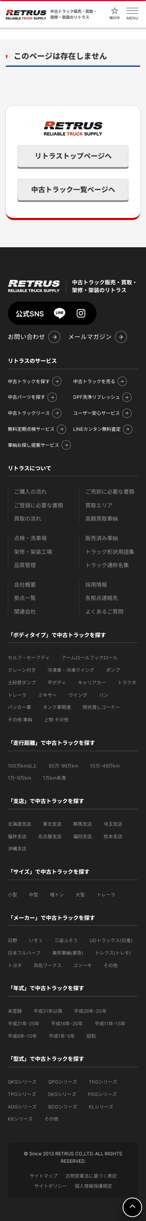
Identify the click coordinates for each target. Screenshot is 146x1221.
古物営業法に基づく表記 (91, 1176)
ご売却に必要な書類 (109, 491)
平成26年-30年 (90, 1011)
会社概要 (25, 584)
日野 (12, 940)
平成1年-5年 (62, 1036)
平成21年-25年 (23, 1023)
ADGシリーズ (22, 1107)
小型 (12, 895)
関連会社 (25, 611)
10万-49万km (105, 766)
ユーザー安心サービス (96, 413)
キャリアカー (92, 682)
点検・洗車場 (30, 538)
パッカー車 (19, 707)
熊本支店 (113, 836)
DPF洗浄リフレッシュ (96, 397)
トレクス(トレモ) (113, 953)
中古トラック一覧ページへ (73, 190)
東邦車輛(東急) (67, 953)
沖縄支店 (17, 848)
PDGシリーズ (102, 1094)
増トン (57, 895)
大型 (80, 895)
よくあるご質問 (104, 611)
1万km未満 (54, 778)
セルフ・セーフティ (29, 657)
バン (103, 695)
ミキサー (47, 695)
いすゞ (36, 940)
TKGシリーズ (103, 1082)
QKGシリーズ (22, 1082)
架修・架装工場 (33, 551)
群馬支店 (82, 824)
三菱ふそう (66, 940)
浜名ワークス (47, 965)
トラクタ (127, 682)
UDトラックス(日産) (111, 940)
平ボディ (56, 682)
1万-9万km (19, 778)
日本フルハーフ (24, 953)
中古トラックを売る (94, 381)
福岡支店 (82, 836)
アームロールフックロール (90, 657)
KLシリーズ (101, 1107)
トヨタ (15, 965)
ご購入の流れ (30, 491)
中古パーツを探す (26, 397)
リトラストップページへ (73, 156)
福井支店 (17, 836)
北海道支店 (19, 824)
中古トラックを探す (29, 381)
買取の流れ (27, 518)
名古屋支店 (50, 836)
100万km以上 (22, 766)
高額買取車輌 (101, 518)
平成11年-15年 (110, 1023)
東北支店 (52, 824)
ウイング (78, 695)
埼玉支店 (113, 824)
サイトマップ (44, 1176)
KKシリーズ (20, 1119)
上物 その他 (56, 720)
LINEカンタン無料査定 (97, 429)
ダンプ (113, 670)
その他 (111, 965)
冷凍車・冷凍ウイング (70, 670)
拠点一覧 (25, 597)
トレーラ (17, 695)
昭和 (91, 1036)
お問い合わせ (26, 337)
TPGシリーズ (22, 1094)
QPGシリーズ (62, 1082)
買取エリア (99, 505)
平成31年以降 (47, 1011)
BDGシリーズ (62, 1107)
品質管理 (25, 565)
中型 (33, 895)
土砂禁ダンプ (22, 682)
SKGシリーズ (62, 1094)
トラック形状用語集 (109, 551)
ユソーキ (82, 965)
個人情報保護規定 (93, 1186)
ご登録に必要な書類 (38, 505)
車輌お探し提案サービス (33, 445)
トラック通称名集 (107, 565)
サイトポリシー (50, 1186)
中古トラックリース (29, 413)
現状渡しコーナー (101, 707)
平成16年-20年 (67, 1023)
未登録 (15, 1011)
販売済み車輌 (101, 538)
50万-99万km (63, 766)
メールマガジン (90, 337)
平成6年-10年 (22, 1036)
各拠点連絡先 (101, 597)
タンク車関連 (57, 707)
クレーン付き (22, 670)
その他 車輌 (20, 720)
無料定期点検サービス (31, 429)
